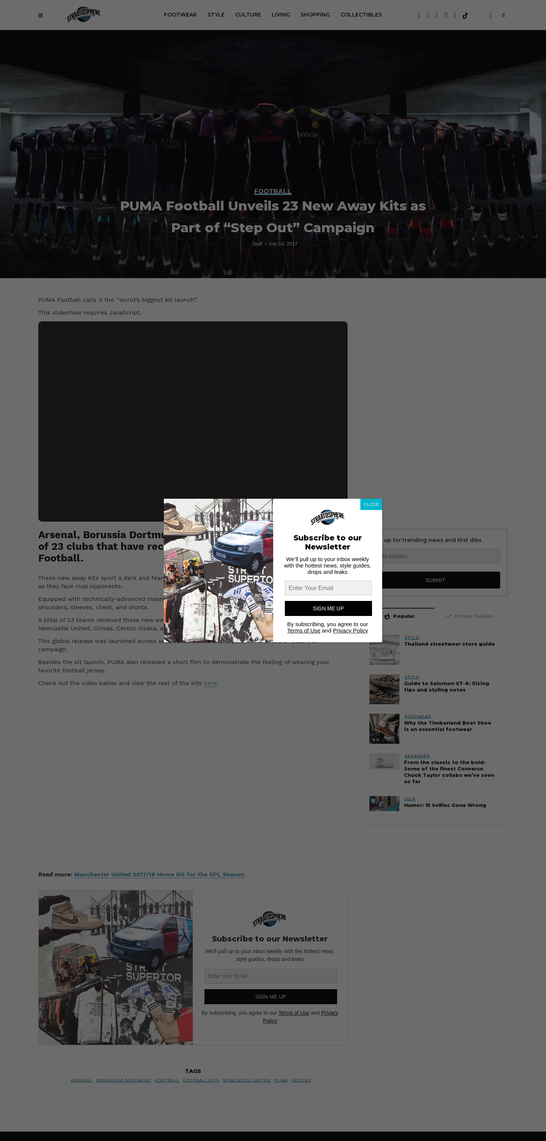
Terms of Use (303, 630)
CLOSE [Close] (371, 504)
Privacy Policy (350, 630)
